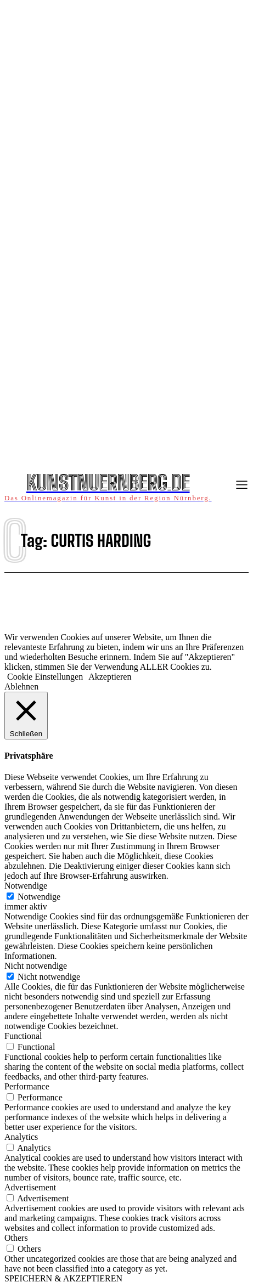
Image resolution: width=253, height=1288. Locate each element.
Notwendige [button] (25, 885)
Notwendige (39, 896)
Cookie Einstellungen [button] (45, 676)
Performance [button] (26, 1086)
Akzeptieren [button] (109, 676)
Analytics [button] (21, 1137)
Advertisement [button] (30, 1187)
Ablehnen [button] (21, 686)
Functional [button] (23, 1036)
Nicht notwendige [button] (35, 965)
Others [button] (16, 1237)
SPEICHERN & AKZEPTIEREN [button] (63, 1278)
